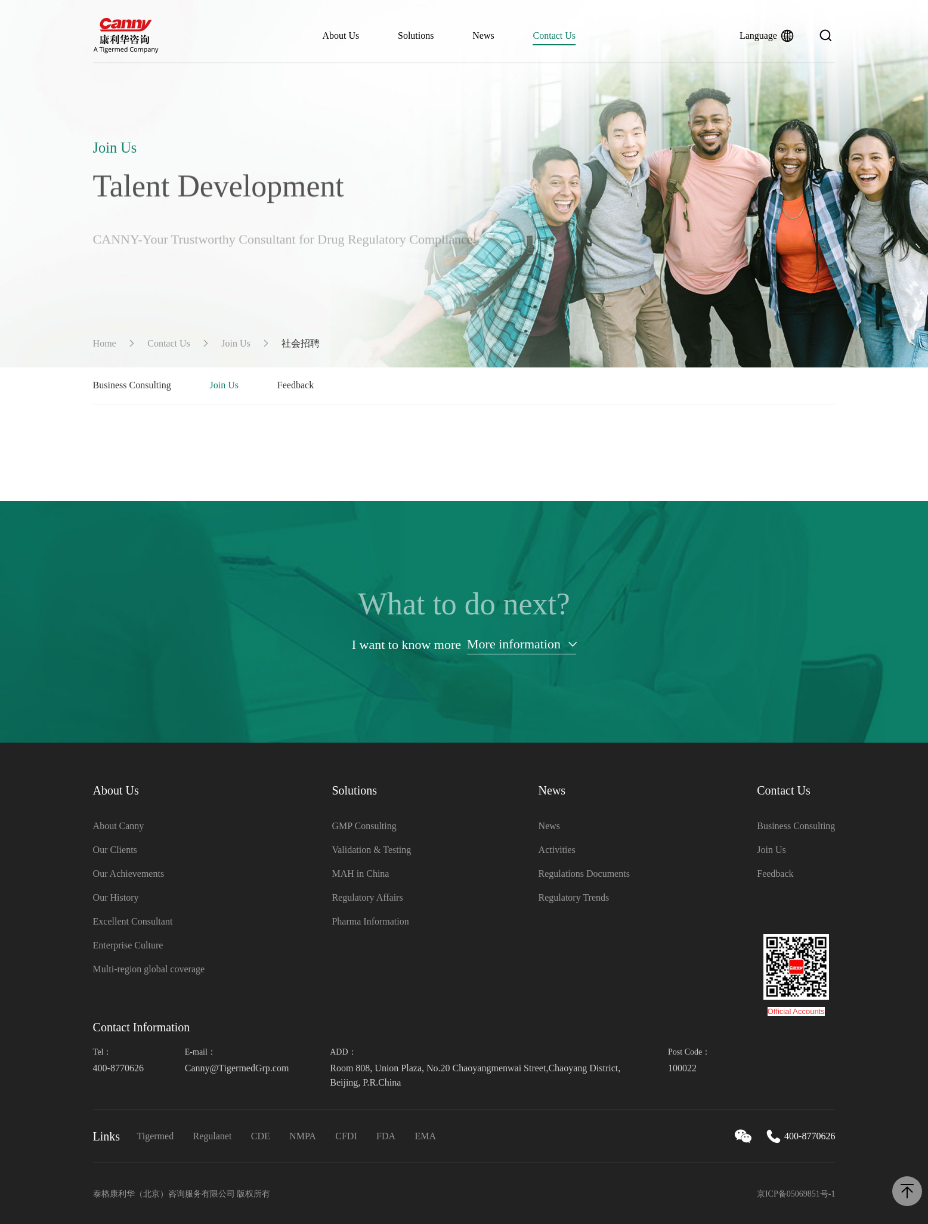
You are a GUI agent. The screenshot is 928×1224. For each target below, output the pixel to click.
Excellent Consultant (133, 921)
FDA (385, 1136)
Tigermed (155, 1136)
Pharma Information (370, 921)
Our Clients (115, 850)
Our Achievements (129, 873)
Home (104, 343)
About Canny (118, 826)
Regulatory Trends (574, 897)
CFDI (346, 1136)
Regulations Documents (584, 873)
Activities (557, 850)
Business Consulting (132, 385)
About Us (340, 35)
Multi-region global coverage (149, 969)
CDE (260, 1136)
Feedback (295, 385)
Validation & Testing (371, 850)
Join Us (235, 343)
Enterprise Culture (128, 945)
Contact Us (554, 35)
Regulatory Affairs (367, 897)
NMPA (302, 1136)
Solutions (416, 35)
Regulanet (212, 1136)
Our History (116, 897)
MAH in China (360, 873)
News (483, 35)
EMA (425, 1136)
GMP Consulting (364, 826)
